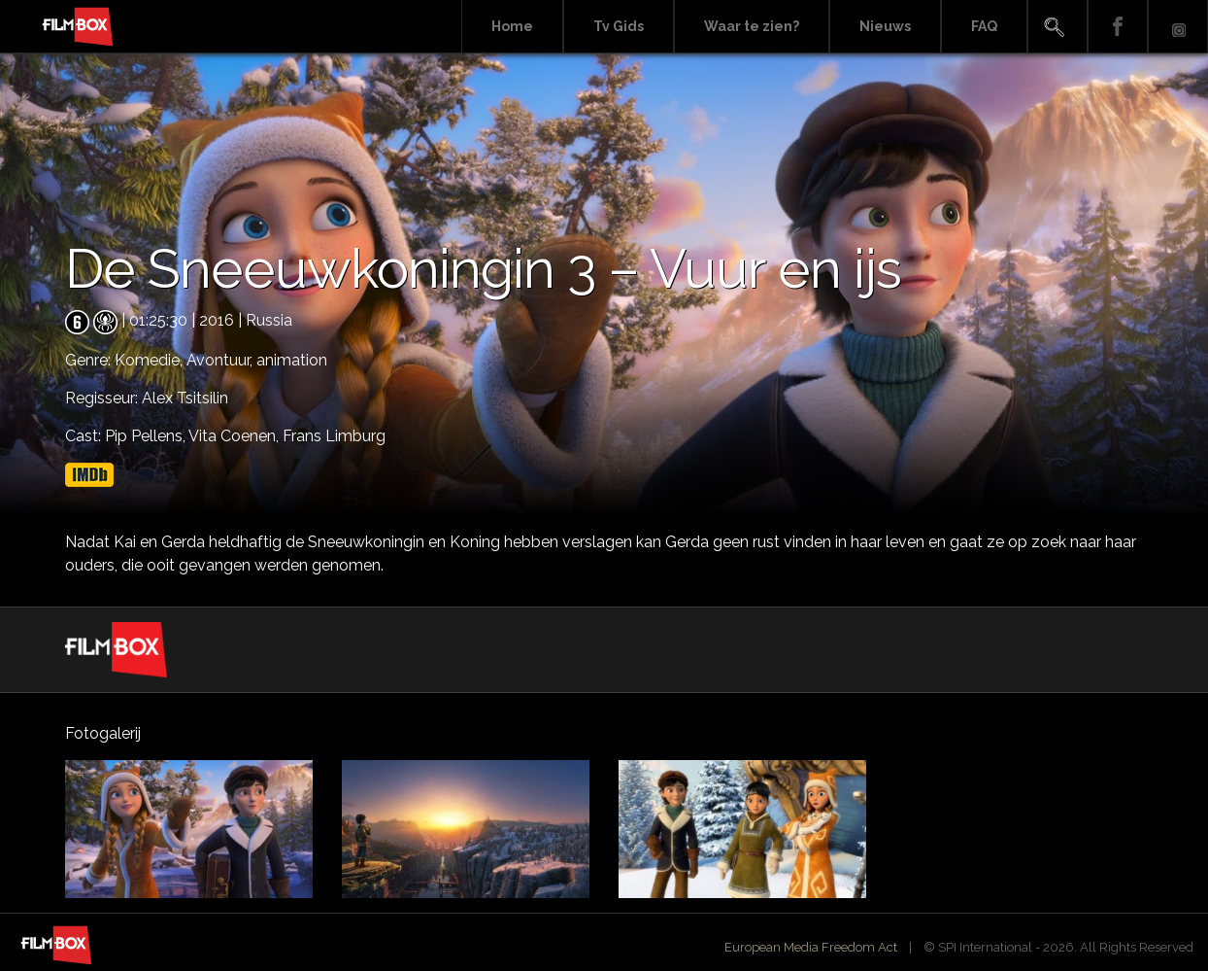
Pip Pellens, (146, 436)
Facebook (1118, 26)
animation (291, 360)
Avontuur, (221, 360)
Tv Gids (618, 26)
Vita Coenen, (235, 436)
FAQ (984, 26)
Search (1057, 26)
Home (512, 26)
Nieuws (885, 26)
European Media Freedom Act (810, 947)
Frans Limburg (334, 436)
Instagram (1178, 26)
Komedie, (150, 360)
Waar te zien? (751, 26)
